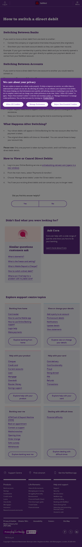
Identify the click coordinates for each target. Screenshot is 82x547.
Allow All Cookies (13, 104)
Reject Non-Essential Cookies (65, 104)
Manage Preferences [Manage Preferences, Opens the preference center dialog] (37, 104)
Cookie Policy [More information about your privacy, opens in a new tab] (48, 98)
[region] (41, 93)
